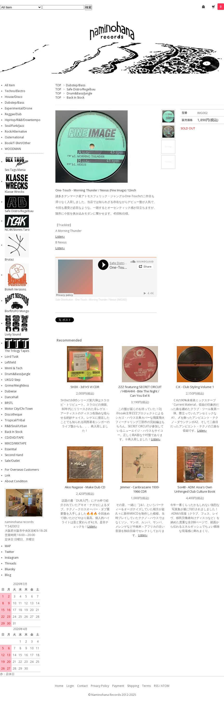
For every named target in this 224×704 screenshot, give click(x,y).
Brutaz (9, 259)
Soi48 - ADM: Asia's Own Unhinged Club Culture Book (194, 489)
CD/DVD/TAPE (14, 438)
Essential (11, 449)
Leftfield (10, 362)
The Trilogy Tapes (17, 351)
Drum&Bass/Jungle (79, 93)
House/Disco (13, 97)
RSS (156, 686)
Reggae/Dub (13, 114)
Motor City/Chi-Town (19, 409)
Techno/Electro (15, 91)
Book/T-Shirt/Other (18, 143)
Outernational (14, 137)
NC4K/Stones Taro (17, 230)
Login (70, 686)
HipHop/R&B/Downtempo (22, 120)
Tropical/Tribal (15, 420)
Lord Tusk (11, 357)
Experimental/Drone (18, 108)
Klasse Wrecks (14, 192)
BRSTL (9, 403)
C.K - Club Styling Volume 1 (195, 387)
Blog (8, 575)
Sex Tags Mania (15, 170)
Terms (146, 686)
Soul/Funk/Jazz (14, 126)
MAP (8, 546)
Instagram (12, 558)
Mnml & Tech (13, 368)
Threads (10, 563)
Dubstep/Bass (75, 85)
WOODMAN (13, 149)
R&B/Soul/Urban (16, 426)
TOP (58, 85)
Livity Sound (13, 334)
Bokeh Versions (15, 289)
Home (59, 686)
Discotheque (13, 414)
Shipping (133, 686)
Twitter (9, 552)
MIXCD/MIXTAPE (15, 443)
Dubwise (11, 391)
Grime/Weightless (17, 385)
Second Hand (14, 455)
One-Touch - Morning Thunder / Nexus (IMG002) (101, 299)
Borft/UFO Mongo (17, 311)
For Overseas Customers (22, 470)
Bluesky (10, 569)
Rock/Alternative (16, 131)
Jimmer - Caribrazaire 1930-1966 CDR (139, 489)
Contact (82, 686)
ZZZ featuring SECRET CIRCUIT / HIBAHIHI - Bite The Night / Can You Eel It (140, 391)
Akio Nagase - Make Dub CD (85, 487)
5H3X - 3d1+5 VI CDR (85, 387)
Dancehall (11, 397)
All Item (10, 85)
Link (7, 475)
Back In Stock (75, 97)
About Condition (16, 481)
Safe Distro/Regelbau (81, 89)
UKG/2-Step (12, 380)
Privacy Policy (100, 686)
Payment (118, 686)
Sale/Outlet (12, 461)
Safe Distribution (64, 299)
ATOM (165, 686)
